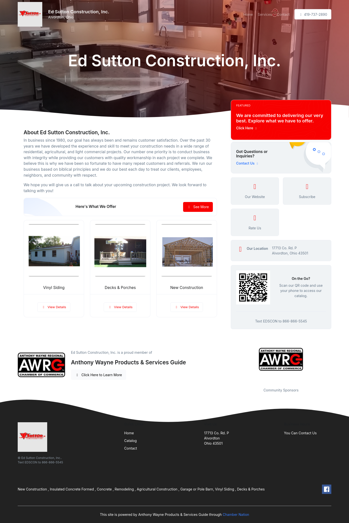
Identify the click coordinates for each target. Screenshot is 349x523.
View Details (54, 307)
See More (198, 207)
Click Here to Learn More (98, 375)
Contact (283, 14)
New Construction (186, 287)
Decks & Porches (120, 287)
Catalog (130, 441)
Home (248, 14)
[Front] (31, 14)
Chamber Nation (236, 514)
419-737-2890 (313, 14)
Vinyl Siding (53, 287)
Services (265, 14)
